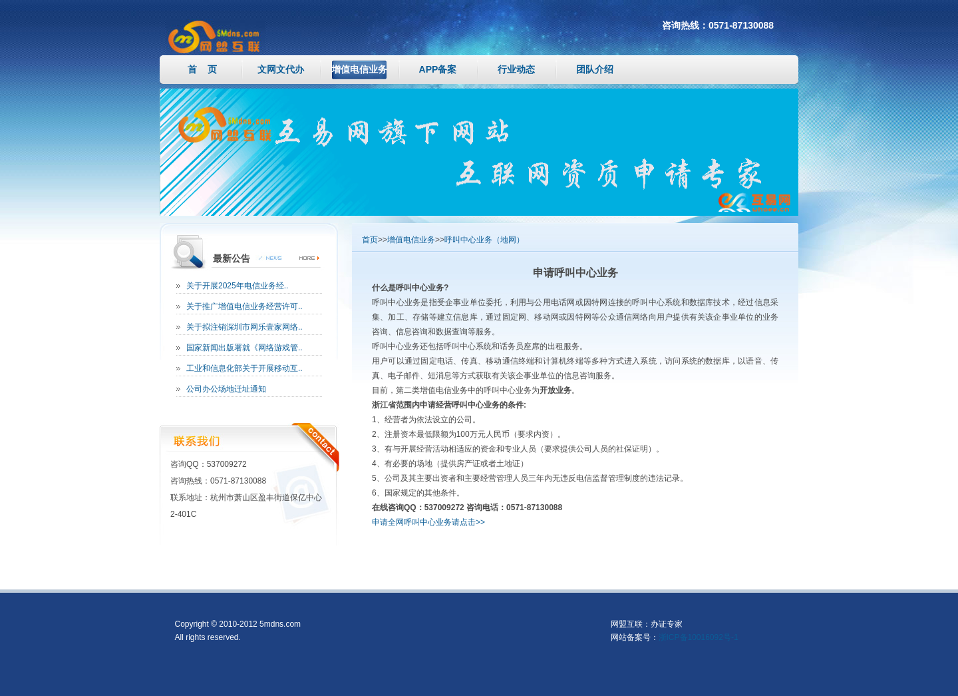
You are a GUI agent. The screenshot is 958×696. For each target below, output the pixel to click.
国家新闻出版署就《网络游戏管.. (244, 347)
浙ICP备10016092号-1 (698, 637)
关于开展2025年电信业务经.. (237, 285)
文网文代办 (280, 69)
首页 (370, 239)
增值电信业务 (359, 69)
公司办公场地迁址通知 (226, 389)
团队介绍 (594, 69)
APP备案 (438, 69)
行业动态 (516, 69)
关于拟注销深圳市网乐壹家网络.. (244, 327)
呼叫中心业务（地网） (484, 239)
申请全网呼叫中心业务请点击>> (428, 522)
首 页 (202, 69)
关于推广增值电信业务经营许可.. (244, 306)
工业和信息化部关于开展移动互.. (244, 368)
